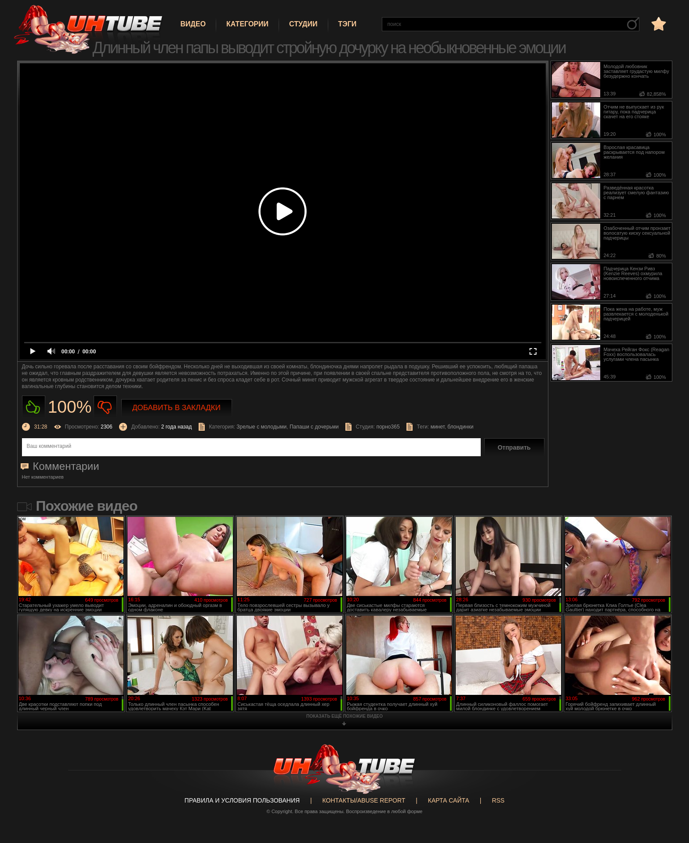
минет (438, 427)
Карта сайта (448, 800)
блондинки (460, 427)
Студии (303, 24)
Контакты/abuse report (364, 800)
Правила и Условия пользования (242, 800)
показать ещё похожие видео (344, 716)
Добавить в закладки (176, 407)
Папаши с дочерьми (314, 427)
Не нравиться (105, 407)
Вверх (669, 793)
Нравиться (33, 407)
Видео (193, 24)
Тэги (347, 24)
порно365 (387, 427)
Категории (247, 24)
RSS (498, 800)
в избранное (658, 23)
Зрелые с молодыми (261, 427)
